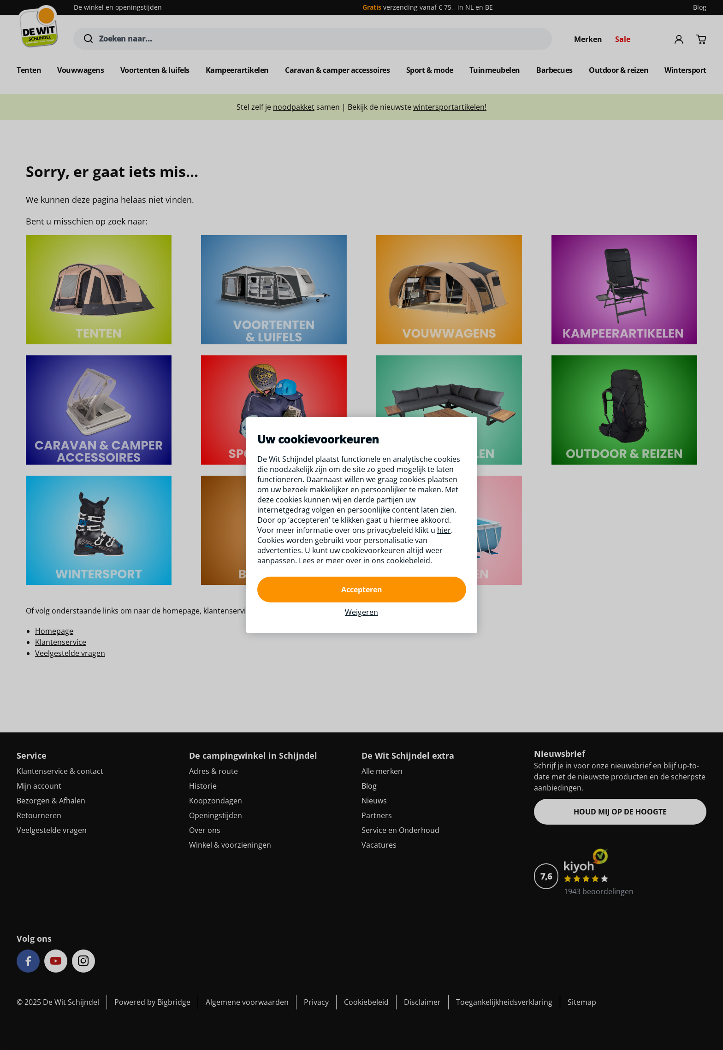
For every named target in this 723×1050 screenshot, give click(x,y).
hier (444, 530)
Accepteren (361, 589)
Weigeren (361, 612)
